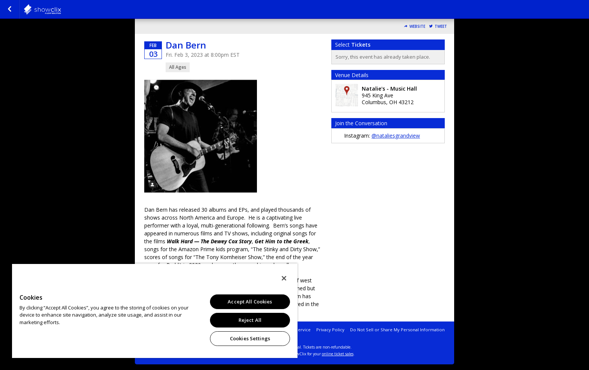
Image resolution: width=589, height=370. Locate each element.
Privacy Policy (330, 329)
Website (417, 26)
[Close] (284, 278)
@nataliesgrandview (396, 135)
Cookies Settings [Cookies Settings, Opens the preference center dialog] (250, 338)
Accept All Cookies (250, 301)
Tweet (441, 26)
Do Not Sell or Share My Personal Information (397, 329)
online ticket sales (337, 353)
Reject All (250, 320)
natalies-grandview (60, 9)
